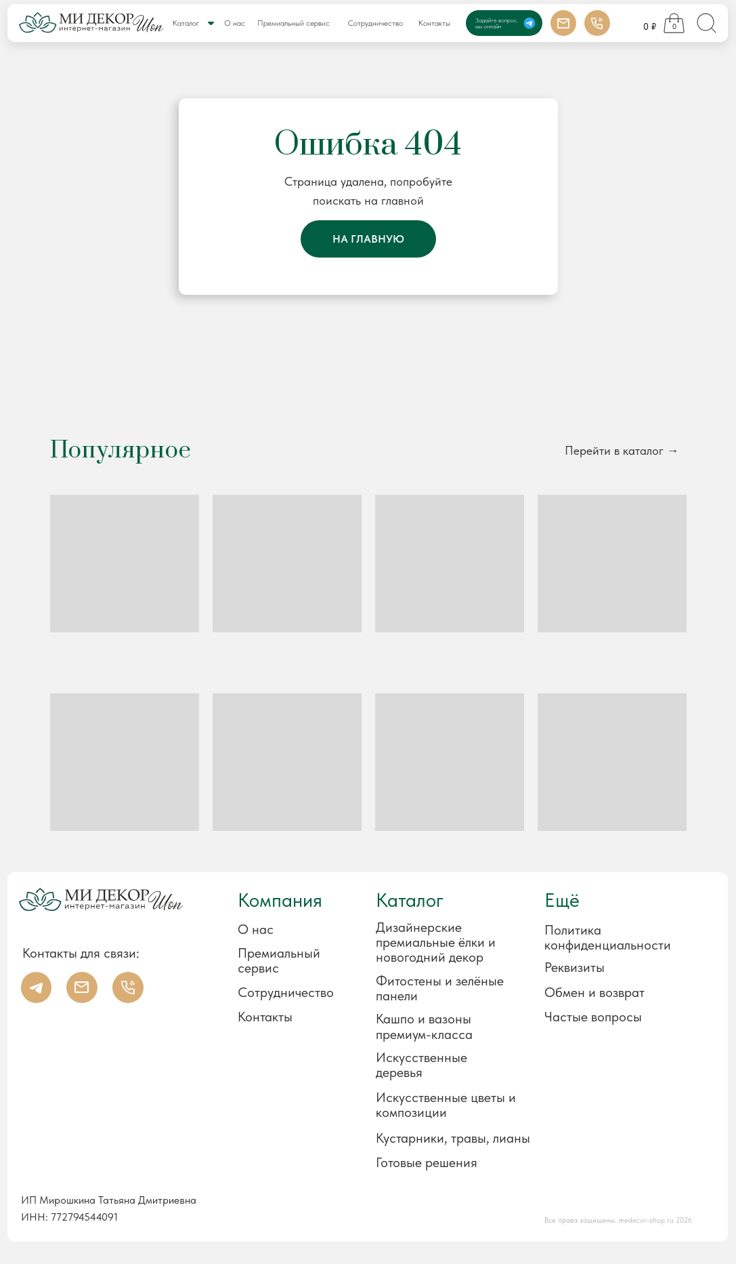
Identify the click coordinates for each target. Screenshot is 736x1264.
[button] (613, 967)
